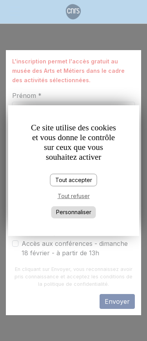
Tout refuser (74, 196)
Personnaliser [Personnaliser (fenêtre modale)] (73, 212)
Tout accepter (73, 179)
